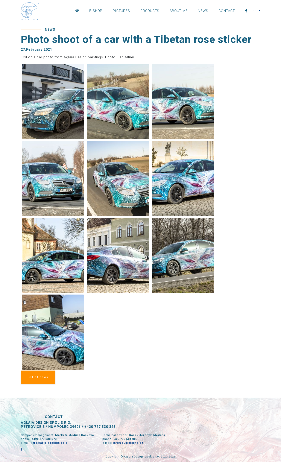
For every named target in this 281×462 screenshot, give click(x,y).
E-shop (95, 11)
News (203, 11)
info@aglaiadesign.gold (49, 442)
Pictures (121, 11)
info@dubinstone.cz (128, 442)
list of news (38, 377)
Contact (227, 11)
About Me (179, 11)
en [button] (255, 11)
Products (149, 11)
